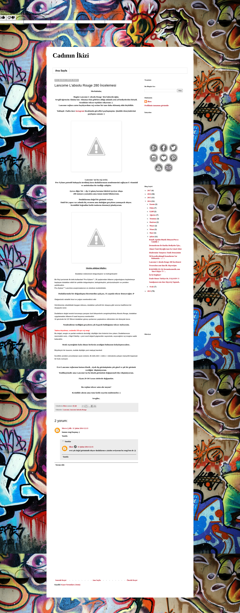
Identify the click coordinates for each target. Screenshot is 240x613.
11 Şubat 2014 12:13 (80, 428)
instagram (80, 111)
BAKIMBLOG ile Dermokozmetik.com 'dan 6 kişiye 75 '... (164, 270)
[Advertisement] (96, 556)
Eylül (152, 211)
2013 (149, 291)
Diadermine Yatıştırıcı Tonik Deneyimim (165, 253)
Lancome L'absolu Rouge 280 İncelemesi (165, 262)
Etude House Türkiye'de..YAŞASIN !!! (164, 278)
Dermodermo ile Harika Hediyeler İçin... (165, 245)
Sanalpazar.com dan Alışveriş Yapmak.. (164, 282)
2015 (149, 197)
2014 (149, 201)
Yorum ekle (59, 465)
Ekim (152, 208)
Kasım (152, 204)
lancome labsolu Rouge (78, 410)
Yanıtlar (68, 441)
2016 (149, 194)
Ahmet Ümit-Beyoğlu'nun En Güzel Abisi (165, 249)
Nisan (152, 229)
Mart (152, 233)
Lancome (66, 410)
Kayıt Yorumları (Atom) (70, 585)
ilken (71, 447)
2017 (149, 190)
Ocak (152, 287)
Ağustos (153, 215)
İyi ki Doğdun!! (155, 275)
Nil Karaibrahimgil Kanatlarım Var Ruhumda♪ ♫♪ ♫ (163, 257)
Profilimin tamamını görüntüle (156, 105)
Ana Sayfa (61, 70)
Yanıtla (65, 436)
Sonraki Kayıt (60, 580)
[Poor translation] (11, 17)
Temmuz (153, 219)
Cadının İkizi (71, 55)
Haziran (153, 222)
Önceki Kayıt (132, 580)
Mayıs (152, 226)
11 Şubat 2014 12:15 (85, 447)
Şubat (152, 237)
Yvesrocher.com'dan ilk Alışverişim (163, 265)
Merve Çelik (67, 428)
